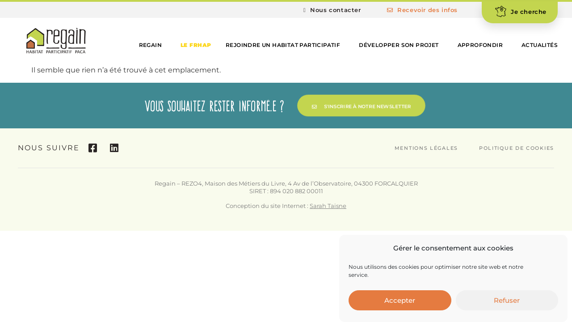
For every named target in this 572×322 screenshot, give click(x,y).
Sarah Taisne (328, 206)
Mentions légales (426, 148)
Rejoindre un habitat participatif (285, 45)
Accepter (399, 301)
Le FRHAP (196, 45)
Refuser (507, 301)
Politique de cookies (516, 148)
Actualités (540, 45)
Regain (152, 45)
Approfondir (482, 45)
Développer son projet (401, 45)
